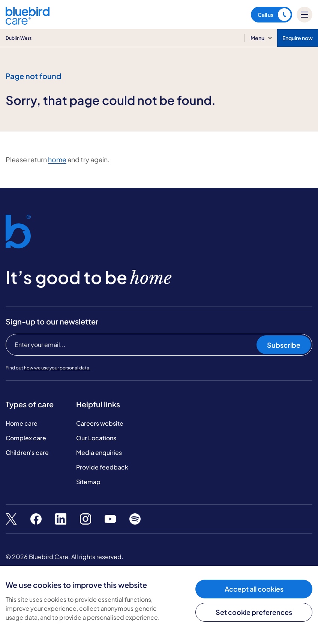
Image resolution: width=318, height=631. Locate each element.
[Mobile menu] (304, 14)
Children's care (27, 452)
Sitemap (88, 482)
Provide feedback (102, 467)
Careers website (99, 423)
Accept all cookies (254, 589)
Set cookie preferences (254, 612)
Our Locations (96, 438)
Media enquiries (99, 452)
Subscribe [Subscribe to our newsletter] (283, 345)
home (57, 159)
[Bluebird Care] (28, 22)
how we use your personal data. (57, 368)
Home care (22, 423)
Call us (274, 14)
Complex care (26, 438)
